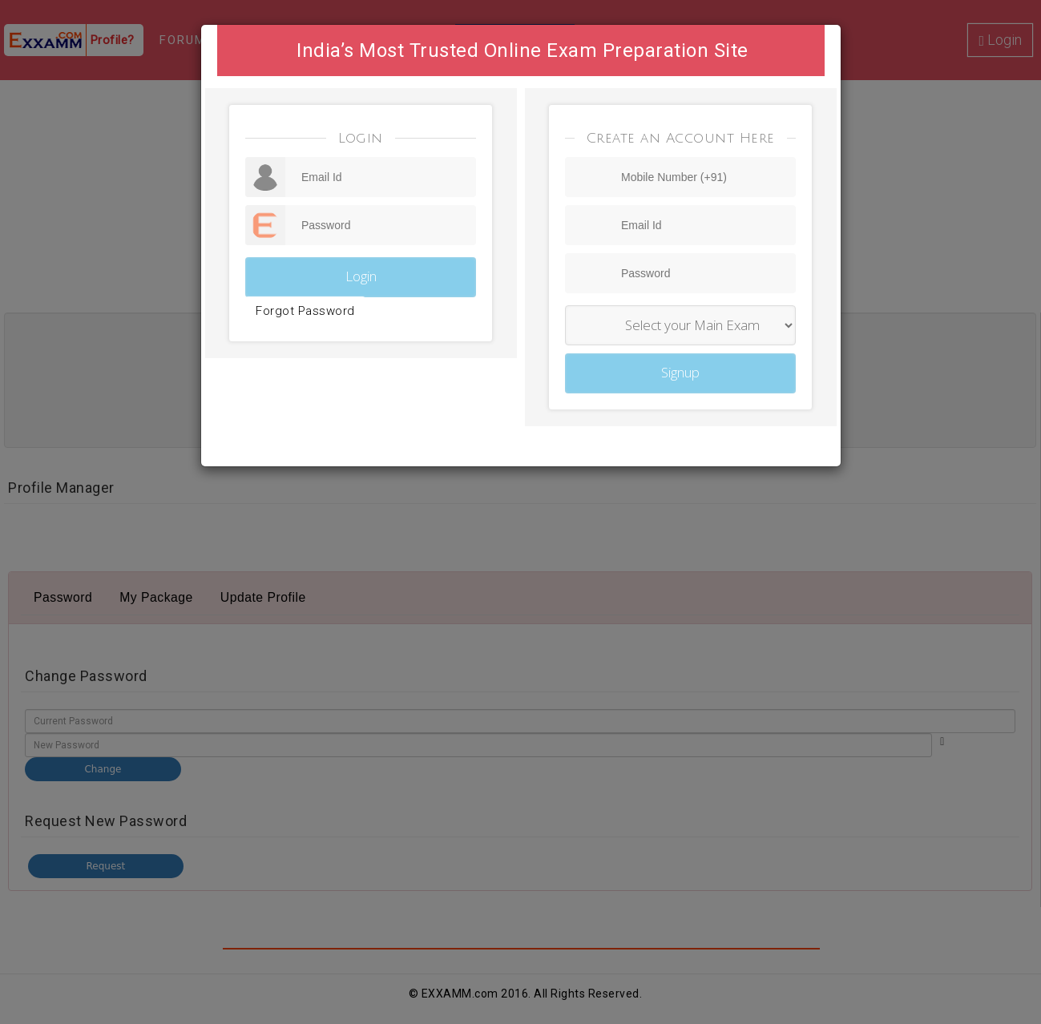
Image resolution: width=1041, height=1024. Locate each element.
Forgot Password (305, 311)
